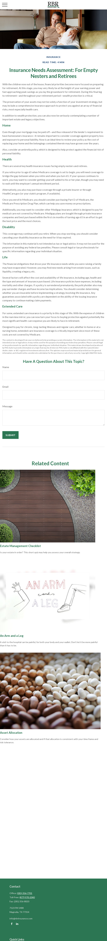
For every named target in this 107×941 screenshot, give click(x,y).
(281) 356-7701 (24, 893)
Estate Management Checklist (20, 546)
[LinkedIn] (17, 924)
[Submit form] (10, 435)
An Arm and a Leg (11, 635)
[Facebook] (12, 924)
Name (5, 367)
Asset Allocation (11, 732)
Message (7, 406)
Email (5, 386)
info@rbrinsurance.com (21, 918)
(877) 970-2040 (27, 897)
